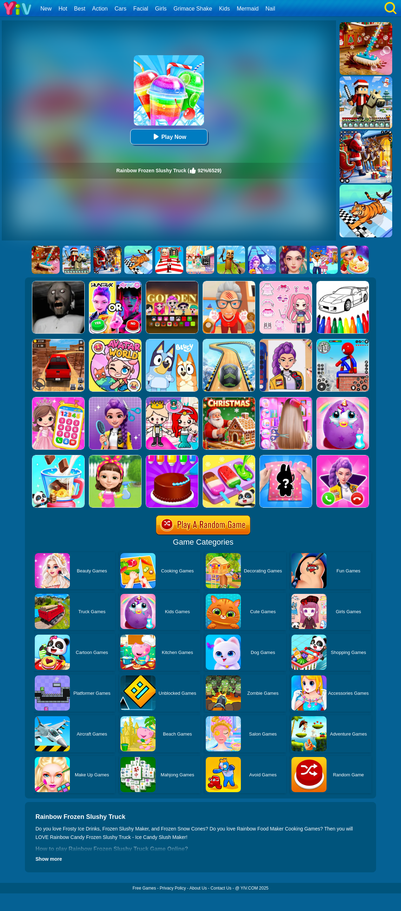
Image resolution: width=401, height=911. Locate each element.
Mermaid (247, 9)
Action (99, 9)
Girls (161, 9)
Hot (62, 9)
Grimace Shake (192, 9)
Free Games (144, 888)
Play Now (168, 136)
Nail (270, 9)
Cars (120, 9)
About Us (198, 888)
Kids (224, 9)
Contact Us (221, 888)
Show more (48, 859)
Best (79, 9)
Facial (140, 9)
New (46, 9)
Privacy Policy (173, 888)
